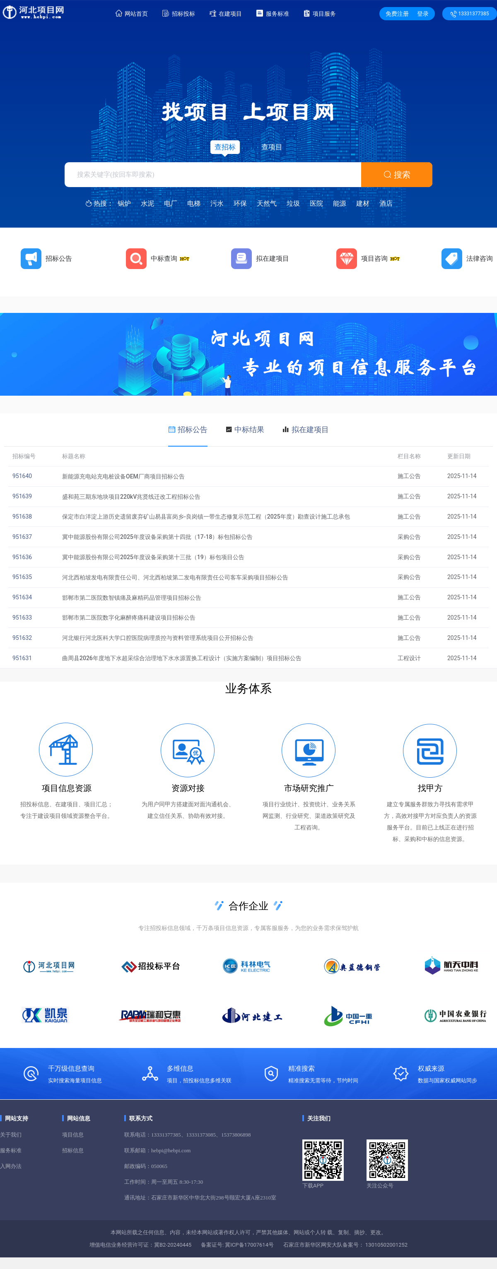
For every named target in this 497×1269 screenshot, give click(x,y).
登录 (423, 13)
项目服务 (320, 13)
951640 (22, 476)
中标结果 (249, 429)
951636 (22, 557)
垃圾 (293, 203)
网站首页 (132, 13)
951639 (22, 496)
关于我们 (11, 1135)
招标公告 (192, 429)
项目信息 (73, 1135)
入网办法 (11, 1166)
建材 (362, 203)
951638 (22, 516)
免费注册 (397, 13)
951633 (22, 617)
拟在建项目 (310, 429)
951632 (22, 637)
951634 (22, 597)
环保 (240, 203)
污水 (217, 203)
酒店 (386, 203)
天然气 (267, 203)
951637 (22, 537)
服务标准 (272, 13)
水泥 (147, 203)
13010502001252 (386, 1245)
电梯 (193, 203)
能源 (339, 203)
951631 (22, 658)
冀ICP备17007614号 (249, 1245)
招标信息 (73, 1150)
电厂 (170, 203)
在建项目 (226, 13)
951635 (22, 577)
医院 (316, 203)
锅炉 (124, 203)
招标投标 (178, 13)
